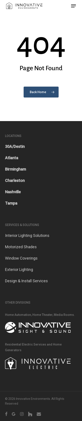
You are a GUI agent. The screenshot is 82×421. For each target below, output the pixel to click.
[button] (73, 6)
